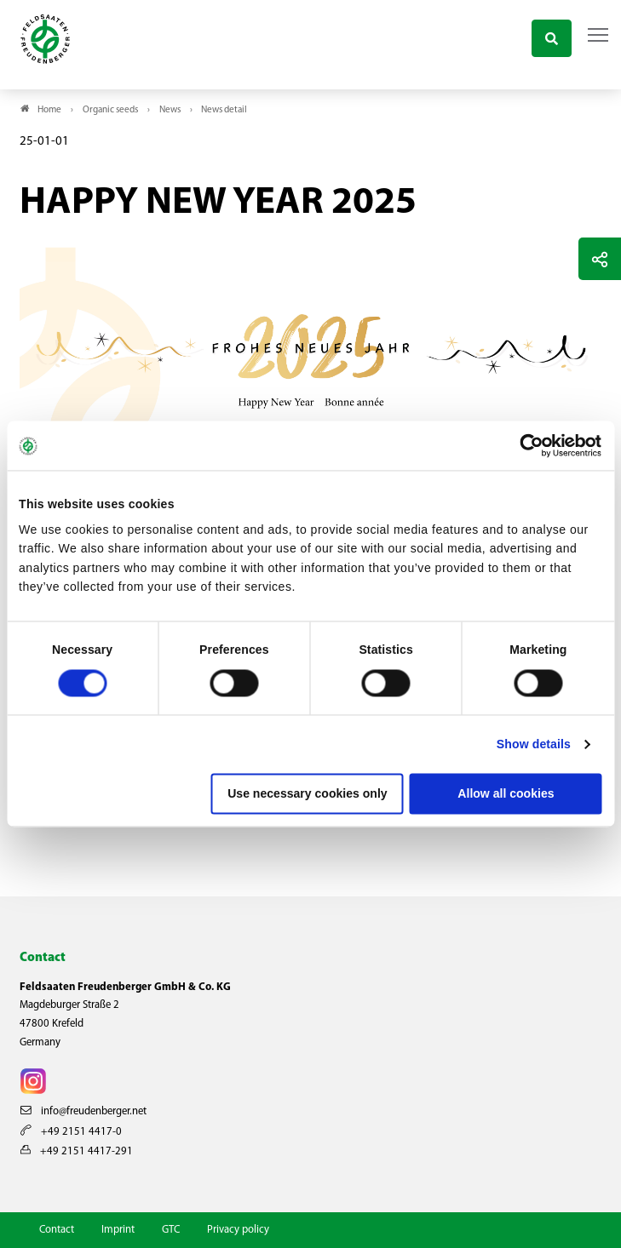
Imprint (118, 1229)
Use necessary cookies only (307, 793)
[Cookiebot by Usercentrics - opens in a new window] (527, 446)
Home (49, 110)
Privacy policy (238, 1229)
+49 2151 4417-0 (71, 1131)
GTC (171, 1229)
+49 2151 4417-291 (76, 1151)
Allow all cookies (505, 793)
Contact (56, 1229)
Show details (534, 744)
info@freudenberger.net (83, 1111)
